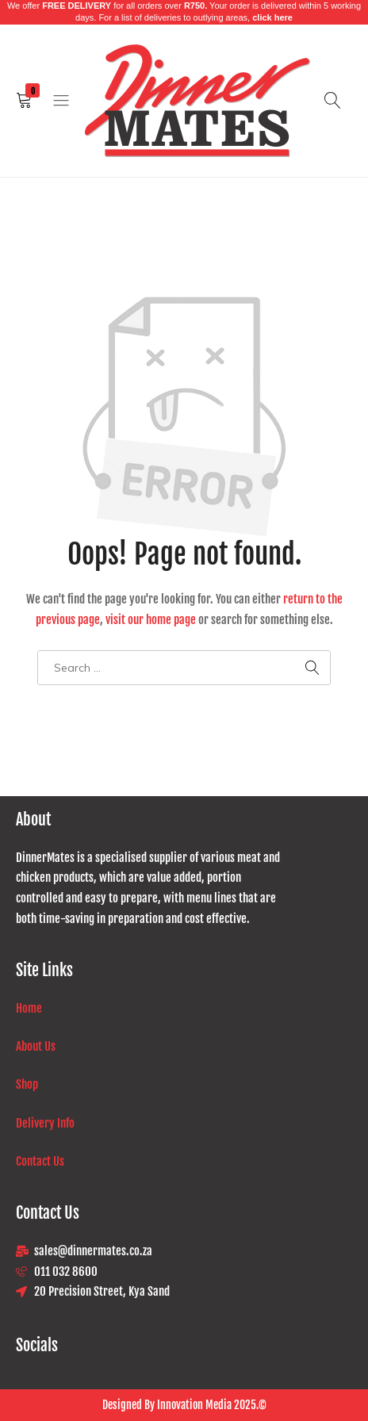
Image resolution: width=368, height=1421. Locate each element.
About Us (36, 1046)
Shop (27, 1084)
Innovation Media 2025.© (210, 1404)
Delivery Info (46, 1123)
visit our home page (150, 619)
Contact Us (40, 1161)
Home (29, 1008)
